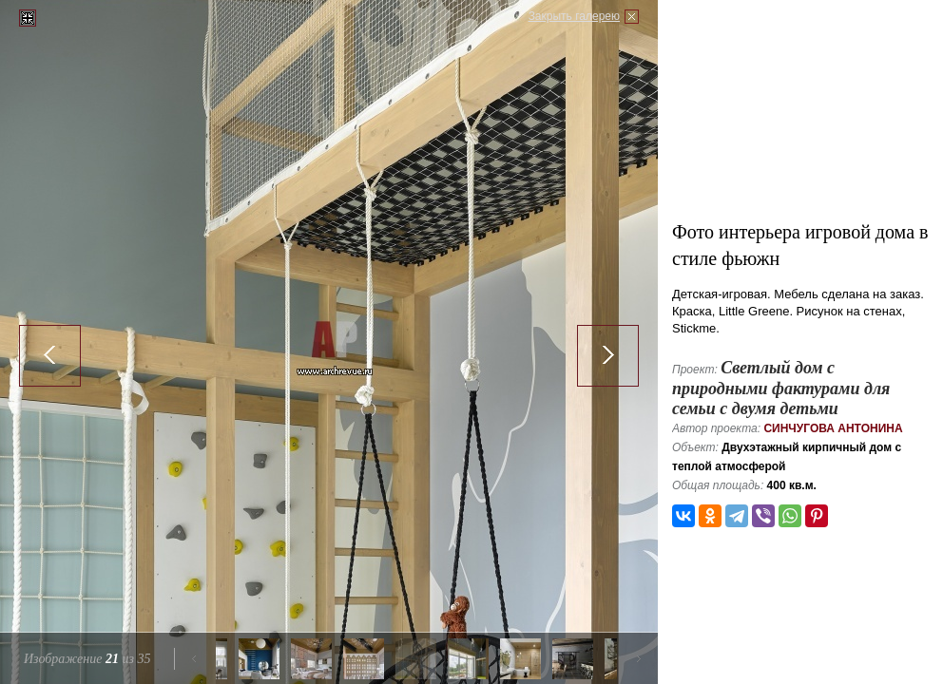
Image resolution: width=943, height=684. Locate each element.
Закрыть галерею (574, 16)
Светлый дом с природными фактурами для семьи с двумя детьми (781, 388)
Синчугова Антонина (832, 428)
